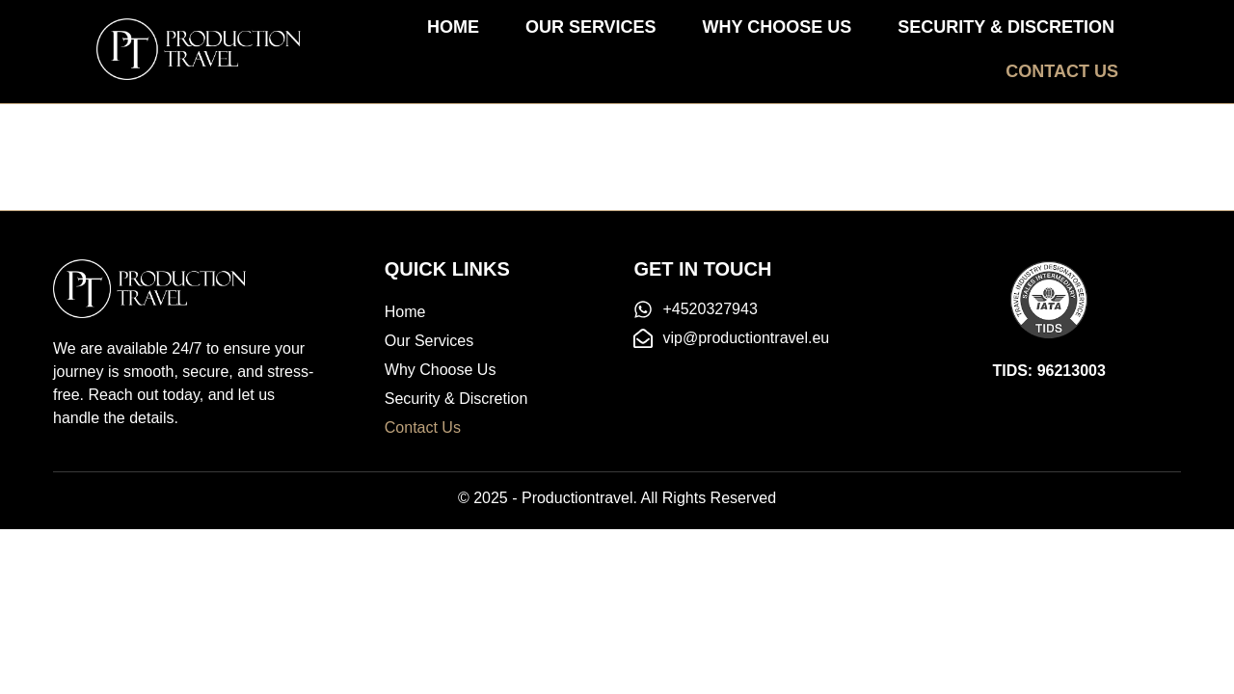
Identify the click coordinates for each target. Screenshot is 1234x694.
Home (453, 27)
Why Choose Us (777, 27)
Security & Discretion (1006, 27)
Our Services (591, 27)
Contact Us (1062, 71)
